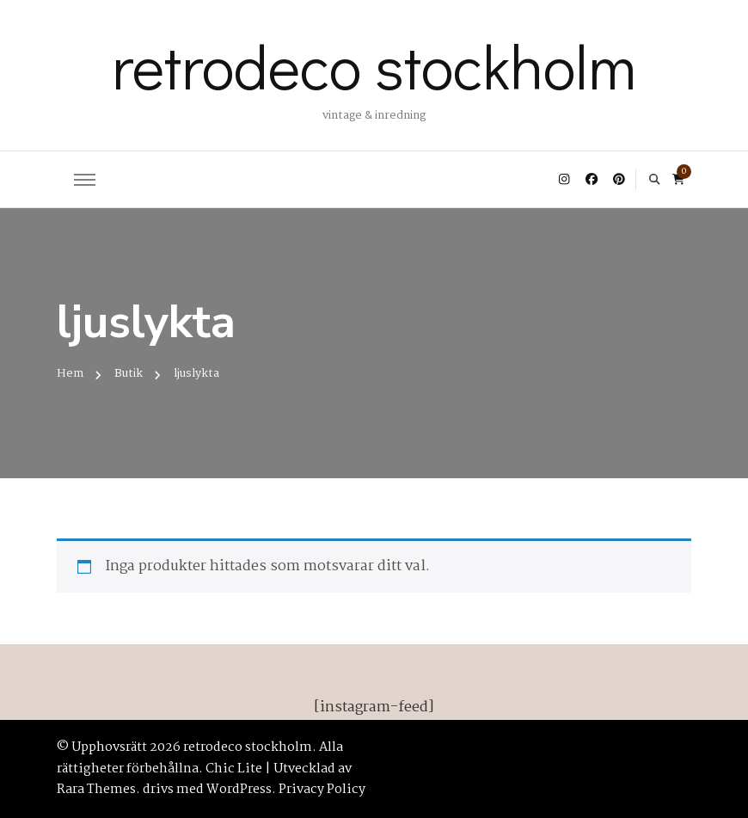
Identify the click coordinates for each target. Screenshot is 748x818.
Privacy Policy (322, 789)
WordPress (239, 789)
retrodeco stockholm (374, 65)
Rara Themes (96, 789)
